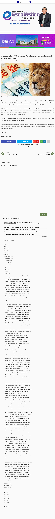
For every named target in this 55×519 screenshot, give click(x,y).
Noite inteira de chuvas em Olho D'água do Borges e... (17, 404)
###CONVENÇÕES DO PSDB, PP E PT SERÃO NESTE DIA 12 (18, 222)
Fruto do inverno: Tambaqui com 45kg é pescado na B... (18, 435)
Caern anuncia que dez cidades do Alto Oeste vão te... (17, 379)
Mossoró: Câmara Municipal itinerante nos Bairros (16, 416)
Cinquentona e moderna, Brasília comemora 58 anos (17, 358)
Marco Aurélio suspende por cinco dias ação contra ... (17, 480)
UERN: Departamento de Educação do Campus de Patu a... (18, 389)
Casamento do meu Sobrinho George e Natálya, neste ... (18, 364)
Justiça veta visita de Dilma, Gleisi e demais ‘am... (16, 347)
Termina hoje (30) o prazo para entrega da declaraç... (17, 279)
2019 (5, 252)
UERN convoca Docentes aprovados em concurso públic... (18, 456)
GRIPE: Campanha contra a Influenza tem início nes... (17, 350)
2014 (5, 496)
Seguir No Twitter (34, 2)
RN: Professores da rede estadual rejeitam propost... (17, 399)
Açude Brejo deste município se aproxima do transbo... (17, 385)
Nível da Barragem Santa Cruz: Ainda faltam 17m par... (17, 306)
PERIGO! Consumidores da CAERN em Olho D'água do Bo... (18, 304)
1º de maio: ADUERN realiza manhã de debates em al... (17, 318)
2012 (5, 500)
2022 (5, 246)
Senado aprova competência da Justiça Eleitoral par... (17, 470)
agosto (7, 265)
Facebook (8, 141)
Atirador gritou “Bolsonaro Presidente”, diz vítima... (17, 277)
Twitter (24, 141)
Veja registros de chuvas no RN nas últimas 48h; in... (17, 395)
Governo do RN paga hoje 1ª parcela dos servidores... (17, 453)
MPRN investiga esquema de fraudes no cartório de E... (18, 433)
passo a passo (50, 124)
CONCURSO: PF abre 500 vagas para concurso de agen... (18, 362)
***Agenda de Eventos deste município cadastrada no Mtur (19, 234)
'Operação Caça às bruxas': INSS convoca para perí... (17, 445)
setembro (7, 262)
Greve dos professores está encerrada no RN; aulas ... (18, 370)
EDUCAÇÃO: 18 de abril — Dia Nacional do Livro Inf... (17, 387)
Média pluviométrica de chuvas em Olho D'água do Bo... (18, 401)
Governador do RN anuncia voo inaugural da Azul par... (18, 377)
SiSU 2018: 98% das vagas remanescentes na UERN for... (18, 335)
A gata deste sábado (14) (11, 437)
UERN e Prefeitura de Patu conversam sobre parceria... (18, 327)
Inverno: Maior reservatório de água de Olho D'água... (17, 426)
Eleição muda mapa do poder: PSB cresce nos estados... (18, 414)
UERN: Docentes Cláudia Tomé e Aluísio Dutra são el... (17, 366)
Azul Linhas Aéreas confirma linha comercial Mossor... (17, 476)
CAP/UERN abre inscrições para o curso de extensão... (17, 464)
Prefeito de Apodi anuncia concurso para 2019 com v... (17, 458)
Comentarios (22, 60)
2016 (5, 492)
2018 (5, 254)
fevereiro (7, 485)
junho (6, 269)
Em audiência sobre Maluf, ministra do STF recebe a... (17, 447)
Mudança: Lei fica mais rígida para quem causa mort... (17, 381)
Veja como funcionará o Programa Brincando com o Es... (18, 451)
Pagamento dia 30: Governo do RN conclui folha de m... (17, 295)
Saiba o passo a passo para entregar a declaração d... (17, 325)
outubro (7, 260)
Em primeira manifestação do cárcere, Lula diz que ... (17, 410)
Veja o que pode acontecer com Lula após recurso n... (17, 368)
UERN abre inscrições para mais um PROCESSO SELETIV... (18, 331)
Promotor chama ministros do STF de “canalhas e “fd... (17, 320)
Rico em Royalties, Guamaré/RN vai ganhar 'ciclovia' (17, 431)
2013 (5, 498)
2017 (5, 490)
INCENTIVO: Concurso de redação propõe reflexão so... (18, 337)
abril (6, 273)
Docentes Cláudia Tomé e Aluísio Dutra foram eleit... (17, 374)
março (7, 483)
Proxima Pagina (44, 154)
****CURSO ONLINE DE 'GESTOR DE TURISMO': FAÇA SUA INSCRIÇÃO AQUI (22, 232)
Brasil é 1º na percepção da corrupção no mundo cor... (17, 283)
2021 (5, 248)
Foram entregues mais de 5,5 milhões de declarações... (18, 287)
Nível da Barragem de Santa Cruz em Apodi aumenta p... (18, 422)
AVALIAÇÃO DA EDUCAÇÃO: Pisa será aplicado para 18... (18, 312)
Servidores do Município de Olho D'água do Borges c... (17, 275)
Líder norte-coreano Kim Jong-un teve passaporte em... (17, 466)
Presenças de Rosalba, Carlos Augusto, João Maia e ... (17, 472)
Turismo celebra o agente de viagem (13, 333)
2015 (5, 494)
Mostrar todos (44, 236)
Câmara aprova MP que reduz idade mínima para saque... (18, 462)
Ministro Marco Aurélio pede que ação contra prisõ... (17, 372)
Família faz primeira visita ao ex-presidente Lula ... (16, 443)
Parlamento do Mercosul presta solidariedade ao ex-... (17, 293)
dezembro (8, 256)
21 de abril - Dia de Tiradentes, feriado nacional (16, 356)
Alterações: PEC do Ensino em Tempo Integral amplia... (17, 397)
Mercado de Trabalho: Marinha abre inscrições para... (17, 329)
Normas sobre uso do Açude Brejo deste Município (17, 291)
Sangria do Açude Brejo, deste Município (14, 345)
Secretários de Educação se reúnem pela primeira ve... (18, 322)
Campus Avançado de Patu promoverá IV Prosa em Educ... (18, 474)
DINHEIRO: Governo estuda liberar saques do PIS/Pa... (17, 314)
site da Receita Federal (18, 120)
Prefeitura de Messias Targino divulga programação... (17, 449)
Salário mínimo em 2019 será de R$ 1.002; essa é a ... (17, 441)
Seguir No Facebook (22, 2)
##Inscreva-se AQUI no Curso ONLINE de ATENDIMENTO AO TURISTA (21, 227)
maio (6, 271)
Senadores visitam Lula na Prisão (13, 393)
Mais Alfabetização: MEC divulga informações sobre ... (17, 478)
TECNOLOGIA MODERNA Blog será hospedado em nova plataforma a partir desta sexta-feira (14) (22, 224)
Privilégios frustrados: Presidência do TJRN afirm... (16, 406)
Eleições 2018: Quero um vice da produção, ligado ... (17, 308)
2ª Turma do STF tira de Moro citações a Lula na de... (17, 339)
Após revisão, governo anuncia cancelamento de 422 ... (18, 408)
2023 (5, 244)
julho (6, 267)
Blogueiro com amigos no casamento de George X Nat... (18, 341)
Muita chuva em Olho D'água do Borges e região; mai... (17, 439)
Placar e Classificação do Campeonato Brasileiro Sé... (17, 285)
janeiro (7, 487)
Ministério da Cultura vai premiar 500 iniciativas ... (16, 302)
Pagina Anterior (11, 154)
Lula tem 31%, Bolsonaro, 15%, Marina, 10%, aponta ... (17, 418)
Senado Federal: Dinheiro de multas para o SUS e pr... (17, 281)
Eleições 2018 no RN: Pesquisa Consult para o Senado (17, 468)
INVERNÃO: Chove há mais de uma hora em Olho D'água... (18, 412)
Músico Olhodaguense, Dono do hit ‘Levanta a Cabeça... (18, 391)
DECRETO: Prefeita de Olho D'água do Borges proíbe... (17, 360)
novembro (8, 258)
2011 (5, 502)
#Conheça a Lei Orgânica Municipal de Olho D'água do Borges (20, 229)
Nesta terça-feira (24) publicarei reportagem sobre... (17, 352)
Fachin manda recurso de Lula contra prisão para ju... (17, 343)
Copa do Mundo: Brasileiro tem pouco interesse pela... (17, 300)
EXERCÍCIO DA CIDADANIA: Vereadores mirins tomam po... (18, 310)
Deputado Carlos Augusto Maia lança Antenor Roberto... (18, 354)
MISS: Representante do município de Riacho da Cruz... (17, 460)
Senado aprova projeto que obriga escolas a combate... (18, 383)
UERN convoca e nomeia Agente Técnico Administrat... (17, 424)
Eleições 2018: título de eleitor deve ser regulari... (16, 420)
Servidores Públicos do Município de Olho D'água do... (17, 289)
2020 (5, 250)
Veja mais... (4, 132)
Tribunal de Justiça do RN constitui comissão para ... (17, 429)
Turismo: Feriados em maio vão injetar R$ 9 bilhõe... (17, 298)
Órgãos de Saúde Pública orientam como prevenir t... (17, 316)
